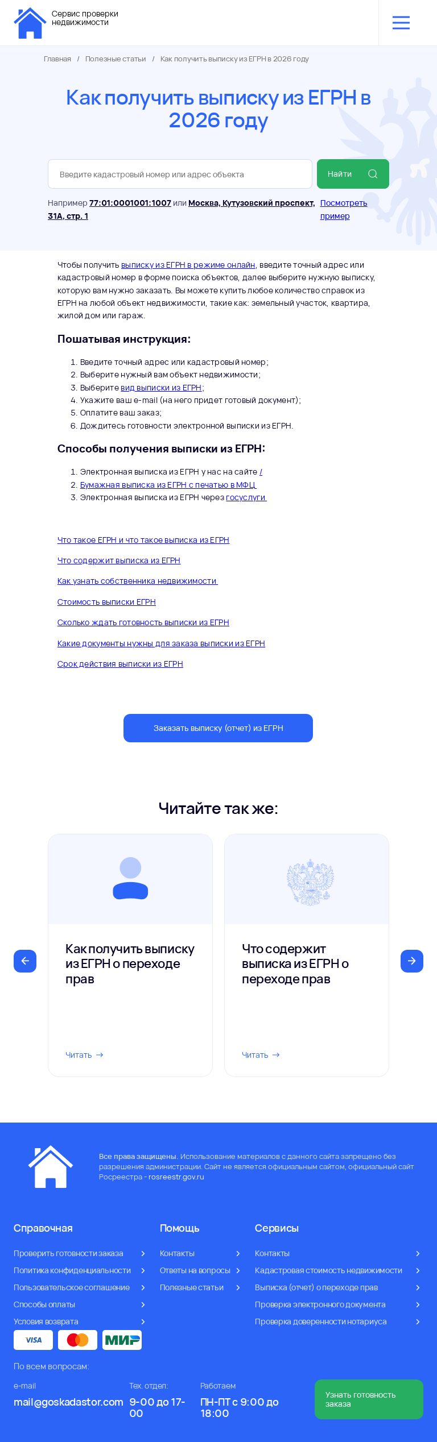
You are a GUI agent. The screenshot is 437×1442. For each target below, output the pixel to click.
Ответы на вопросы (195, 1270)
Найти (353, 174)
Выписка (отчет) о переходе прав (316, 1287)
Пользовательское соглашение (71, 1287)
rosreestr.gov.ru (176, 1176)
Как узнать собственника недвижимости (137, 580)
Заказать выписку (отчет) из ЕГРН (218, 727)
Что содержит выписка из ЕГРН (119, 560)
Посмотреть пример (344, 209)
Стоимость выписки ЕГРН (106, 601)
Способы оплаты (44, 1304)
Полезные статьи (115, 59)
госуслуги (246, 497)
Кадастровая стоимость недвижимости (328, 1270)
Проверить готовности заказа (68, 1253)
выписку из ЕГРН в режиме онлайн (188, 264)
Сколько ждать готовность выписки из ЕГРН (143, 622)
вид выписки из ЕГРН (161, 387)
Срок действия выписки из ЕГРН (120, 663)
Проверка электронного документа (320, 1304)
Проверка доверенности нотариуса (320, 1321)
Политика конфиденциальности (72, 1270)
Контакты (177, 1253)
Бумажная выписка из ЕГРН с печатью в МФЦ (168, 484)
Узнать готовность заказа (360, 1399)
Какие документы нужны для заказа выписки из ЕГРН (161, 643)
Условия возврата (46, 1321)
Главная (57, 59)
